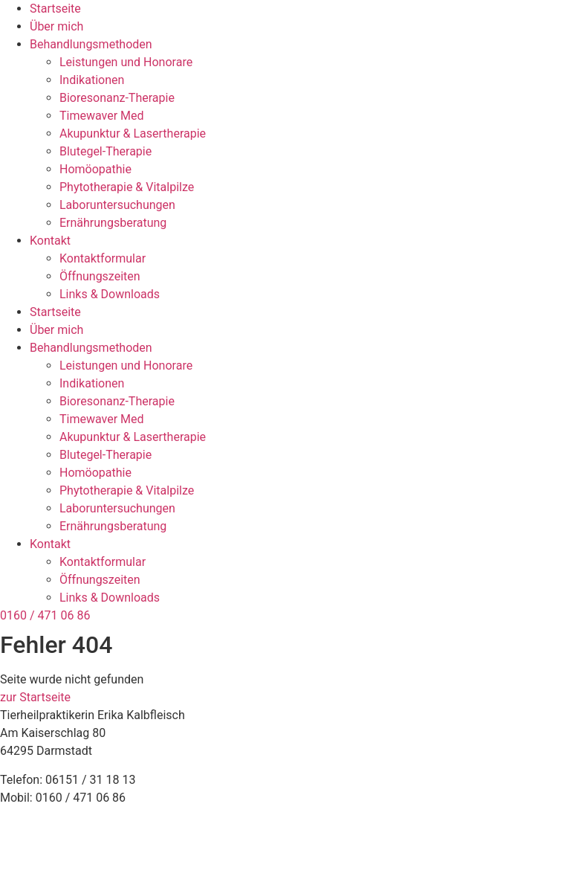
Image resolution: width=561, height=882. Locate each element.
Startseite (55, 8)
